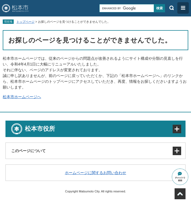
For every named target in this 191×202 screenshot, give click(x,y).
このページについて (28, 151)
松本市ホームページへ (22, 97)
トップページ (25, 21)
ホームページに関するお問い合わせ (95, 172)
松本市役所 (40, 128)
